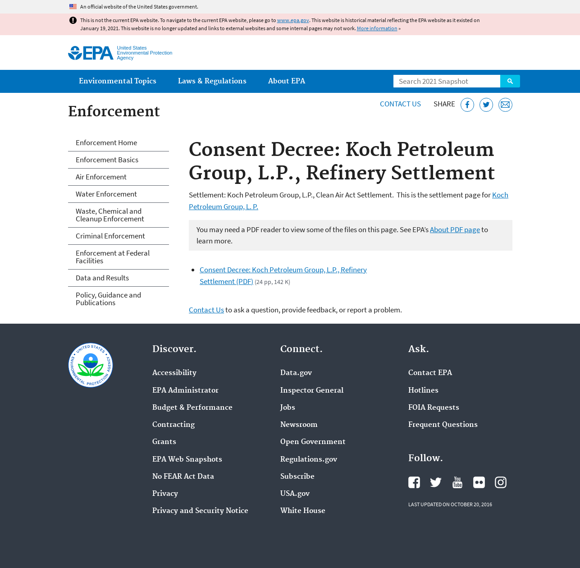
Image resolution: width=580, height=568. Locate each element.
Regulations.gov (308, 460)
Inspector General (311, 391)
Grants (164, 442)
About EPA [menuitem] (286, 81)
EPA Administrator (185, 391)
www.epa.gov (293, 20)
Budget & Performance (192, 408)
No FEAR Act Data (183, 477)
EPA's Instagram (501, 482)
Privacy (165, 494)
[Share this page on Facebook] (468, 105)
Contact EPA (430, 373)
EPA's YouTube (457, 482)
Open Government (313, 442)
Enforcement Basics (107, 160)
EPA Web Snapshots (187, 460)
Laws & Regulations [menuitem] (212, 81)
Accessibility (174, 373)
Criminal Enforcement (110, 236)
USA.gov (295, 494)
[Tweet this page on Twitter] (486, 105)
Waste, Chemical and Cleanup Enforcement (110, 215)
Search (510, 81)
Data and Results (102, 278)
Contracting (173, 425)
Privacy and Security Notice (200, 511)
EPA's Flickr (479, 482)
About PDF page (455, 229)
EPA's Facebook (414, 482)
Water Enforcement (106, 194)
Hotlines (423, 391)
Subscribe (297, 477)
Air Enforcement (101, 177)
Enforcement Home (106, 142)
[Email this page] (505, 105)
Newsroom (299, 425)
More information (377, 28)
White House (302, 511)
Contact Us (400, 104)
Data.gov (296, 373)
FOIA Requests (433, 408)
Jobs (287, 408)
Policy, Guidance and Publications (108, 298)
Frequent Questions (443, 425)
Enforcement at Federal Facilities (113, 257)
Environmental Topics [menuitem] (117, 81)
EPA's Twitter (436, 482)
